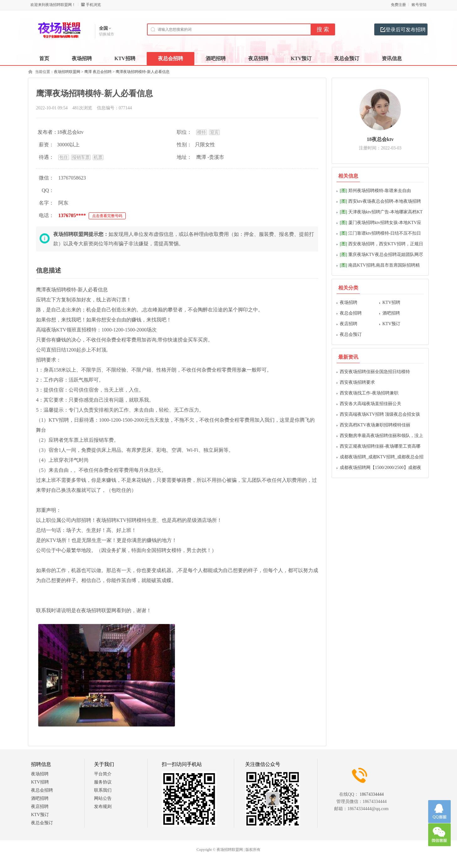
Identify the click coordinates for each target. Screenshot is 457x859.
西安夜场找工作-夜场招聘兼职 (369, 393)
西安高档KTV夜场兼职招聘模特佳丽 (375, 425)
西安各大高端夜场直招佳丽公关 (370, 403)
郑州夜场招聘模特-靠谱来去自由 (375, 190)
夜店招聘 (348, 323)
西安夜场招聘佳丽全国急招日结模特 (375, 371)
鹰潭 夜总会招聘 (98, 72)
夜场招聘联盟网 (67, 72)
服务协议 (103, 782)
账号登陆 (419, 5)
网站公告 (103, 798)
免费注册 (398, 5)
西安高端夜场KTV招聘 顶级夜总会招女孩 (380, 414)
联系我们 (103, 790)
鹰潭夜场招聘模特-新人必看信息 (143, 72)
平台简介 (103, 774)
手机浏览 (93, 5)
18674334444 (372, 794)
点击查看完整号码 (107, 216)
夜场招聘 (348, 302)
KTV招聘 (391, 302)
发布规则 (103, 806)
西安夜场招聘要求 (357, 382)
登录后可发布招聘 (406, 29)
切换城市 (106, 34)
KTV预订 (391, 323)
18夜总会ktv (380, 139)
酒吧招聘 (391, 313)
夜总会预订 (351, 334)
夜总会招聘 (351, 313)
